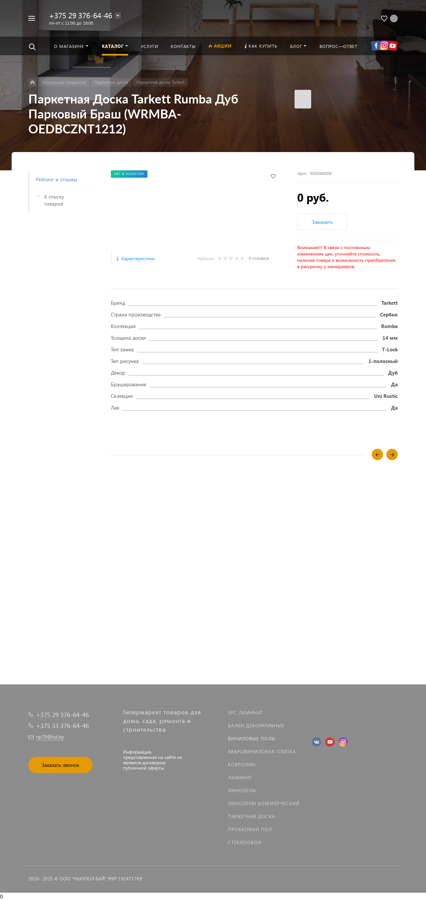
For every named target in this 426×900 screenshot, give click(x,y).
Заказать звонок (60, 765)
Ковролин (242, 764)
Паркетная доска (251, 816)
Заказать (322, 221)
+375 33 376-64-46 (62, 725)
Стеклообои (245, 842)
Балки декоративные (256, 725)
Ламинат (240, 777)
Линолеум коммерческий (264, 803)
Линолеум (242, 790)
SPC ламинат (245, 712)
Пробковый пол (250, 829)
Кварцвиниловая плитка (262, 751)
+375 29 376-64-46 (80, 15)
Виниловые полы (252, 738)
